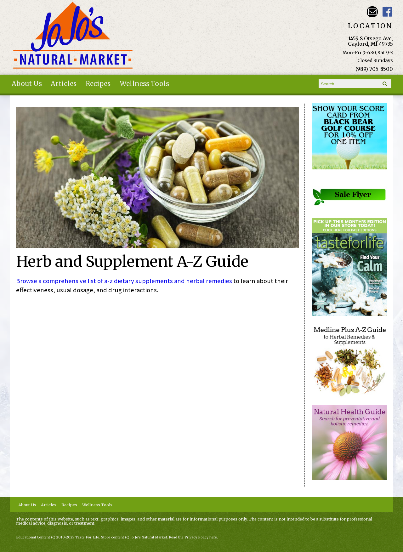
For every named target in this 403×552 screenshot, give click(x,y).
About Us (27, 84)
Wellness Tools (144, 84)
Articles (64, 84)
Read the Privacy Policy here (193, 537)
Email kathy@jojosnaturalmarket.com (372, 11)
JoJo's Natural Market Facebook (387, 11)
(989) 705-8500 (374, 69)
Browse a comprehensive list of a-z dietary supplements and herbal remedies (124, 281)
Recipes (98, 84)
